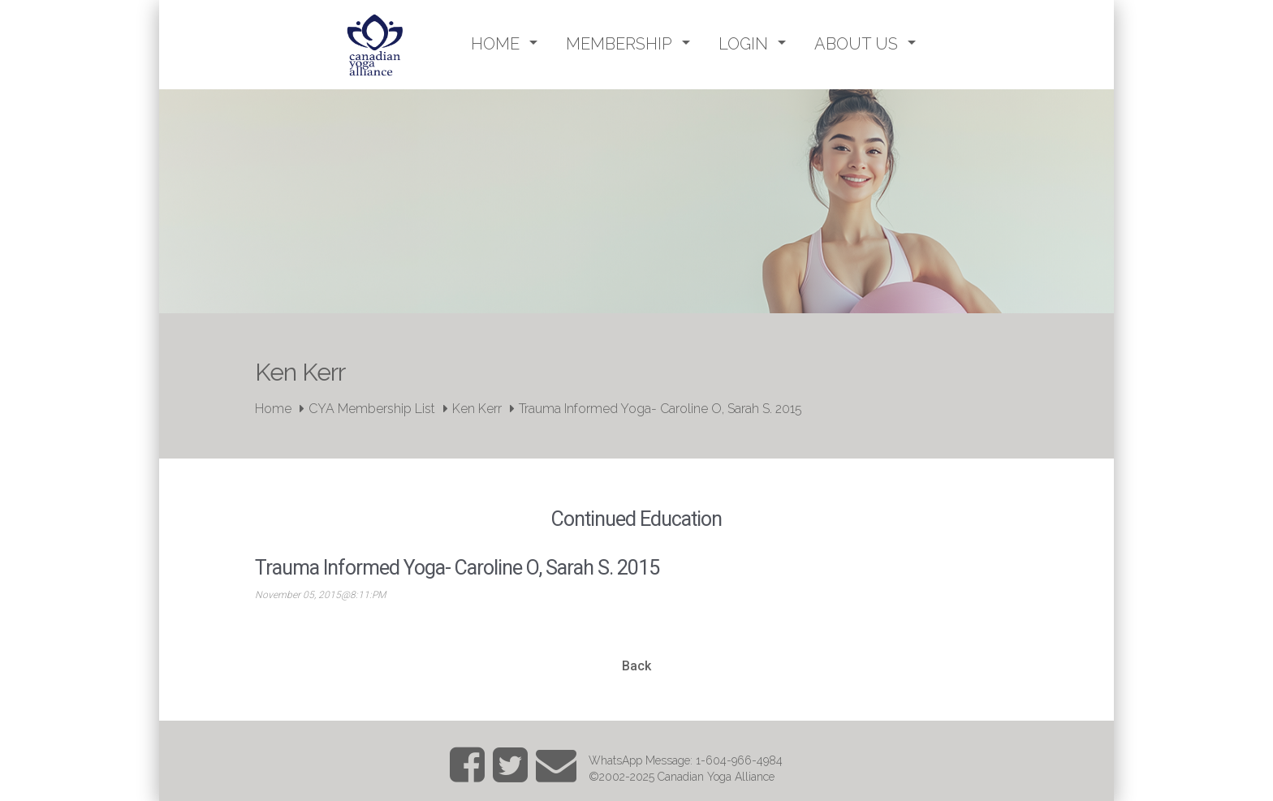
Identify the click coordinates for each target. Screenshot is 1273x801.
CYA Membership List (372, 408)
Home (273, 408)
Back (636, 666)
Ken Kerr (477, 408)
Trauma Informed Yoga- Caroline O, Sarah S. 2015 (660, 408)
